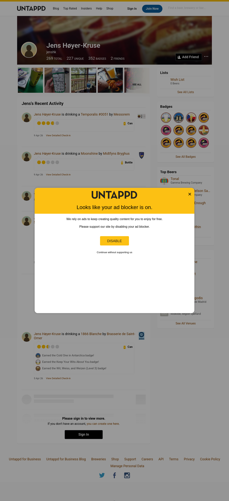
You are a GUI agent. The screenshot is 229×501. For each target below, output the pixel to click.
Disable (114, 241)
